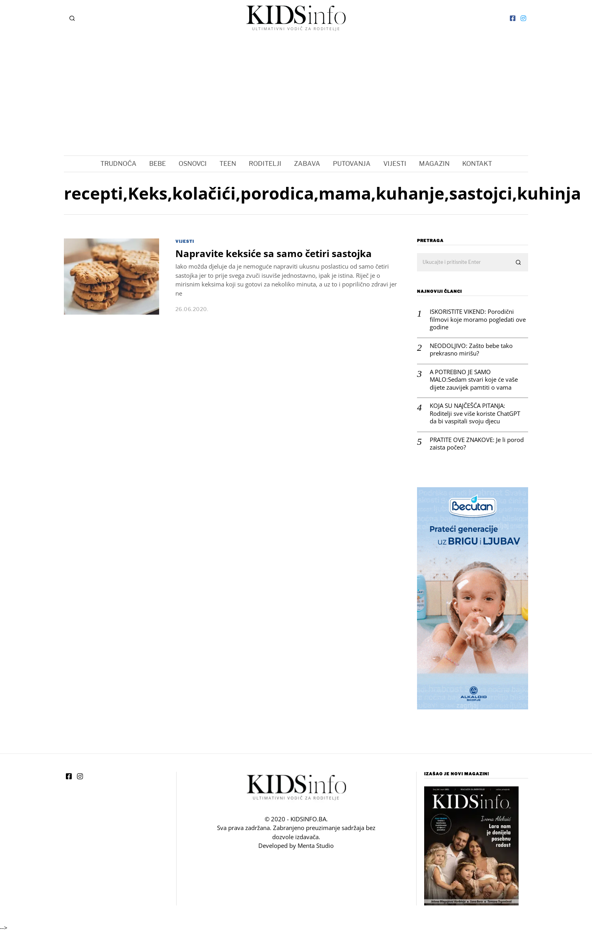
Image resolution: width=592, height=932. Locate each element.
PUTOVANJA (352, 163)
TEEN (227, 163)
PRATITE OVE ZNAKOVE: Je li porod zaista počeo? (477, 444)
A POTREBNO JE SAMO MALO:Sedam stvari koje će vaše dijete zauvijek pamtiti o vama (474, 379)
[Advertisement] (296, 96)
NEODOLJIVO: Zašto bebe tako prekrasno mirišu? (471, 349)
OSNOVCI (193, 163)
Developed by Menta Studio (296, 845)
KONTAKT (477, 163)
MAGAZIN (434, 163)
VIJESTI (394, 163)
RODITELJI (265, 163)
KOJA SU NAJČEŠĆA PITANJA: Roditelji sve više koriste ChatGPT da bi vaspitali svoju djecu (475, 413)
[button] (518, 262)
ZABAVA (307, 163)
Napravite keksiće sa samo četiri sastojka (273, 253)
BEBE (157, 163)
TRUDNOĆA (118, 163)
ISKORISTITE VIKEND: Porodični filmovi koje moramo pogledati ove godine (478, 319)
